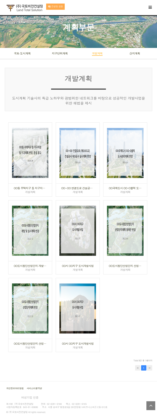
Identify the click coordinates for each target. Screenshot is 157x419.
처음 (137, 368)
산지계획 (134, 53)
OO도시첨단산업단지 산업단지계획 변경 (30, 343)
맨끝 (149, 368)
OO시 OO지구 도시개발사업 (78, 266)
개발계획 (97, 53)
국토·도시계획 (22, 53)
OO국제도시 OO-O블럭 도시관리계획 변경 (125, 188)
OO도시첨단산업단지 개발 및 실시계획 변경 (30, 266)
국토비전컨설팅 (24, 8)
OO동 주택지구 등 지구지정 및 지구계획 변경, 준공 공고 (30, 188)
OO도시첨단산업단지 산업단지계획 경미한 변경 (125, 266)
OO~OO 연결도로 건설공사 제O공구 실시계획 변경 (77, 188)
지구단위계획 (60, 53)
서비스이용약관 (34, 388)
